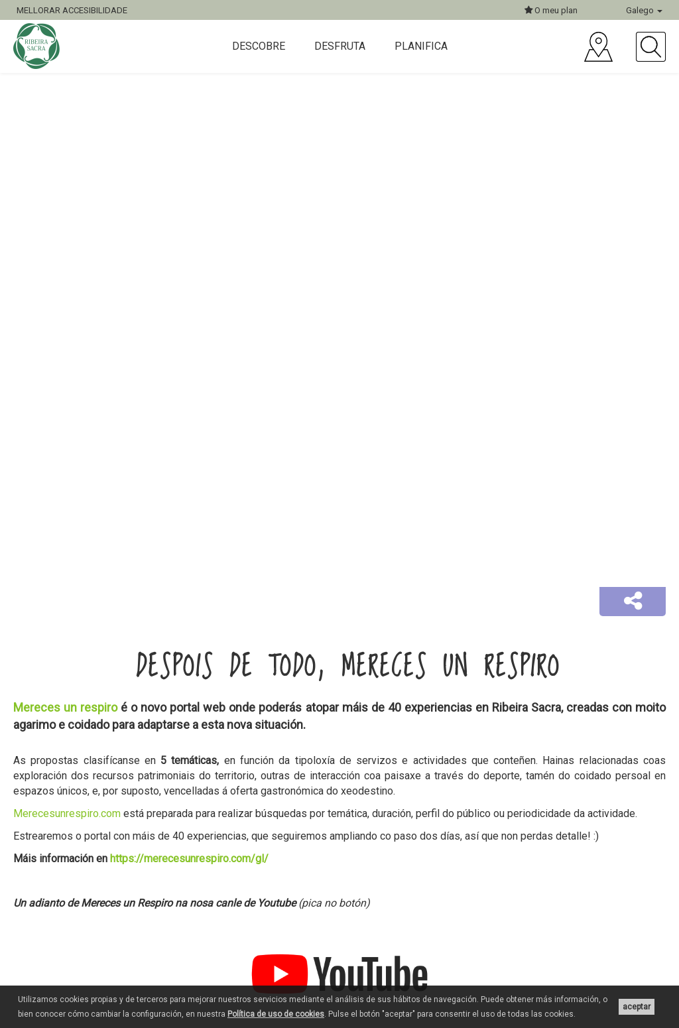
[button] (632, 601)
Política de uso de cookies (275, 1014)
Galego (644, 10)
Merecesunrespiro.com (67, 813)
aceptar (636, 1006)
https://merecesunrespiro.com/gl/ (189, 858)
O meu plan (551, 10)
